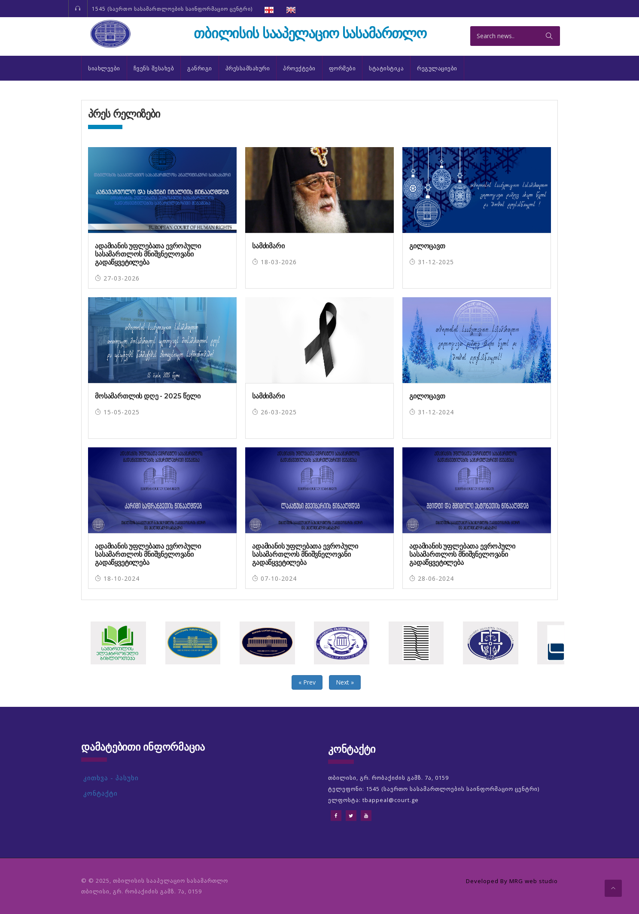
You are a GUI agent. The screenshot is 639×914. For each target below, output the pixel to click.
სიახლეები (104, 68)
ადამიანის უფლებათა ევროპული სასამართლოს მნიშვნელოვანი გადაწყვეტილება (148, 254)
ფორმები (342, 68)
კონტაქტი (100, 793)
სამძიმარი (268, 246)
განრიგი (199, 68)
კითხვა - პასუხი (111, 777)
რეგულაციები (437, 68)
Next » (345, 682)
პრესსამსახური (247, 68)
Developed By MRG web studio (508, 881)
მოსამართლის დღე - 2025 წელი (148, 396)
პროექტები (299, 68)
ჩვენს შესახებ (154, 68)
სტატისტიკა (386, 68)
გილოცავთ (427, 246)
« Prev (307, 682)
